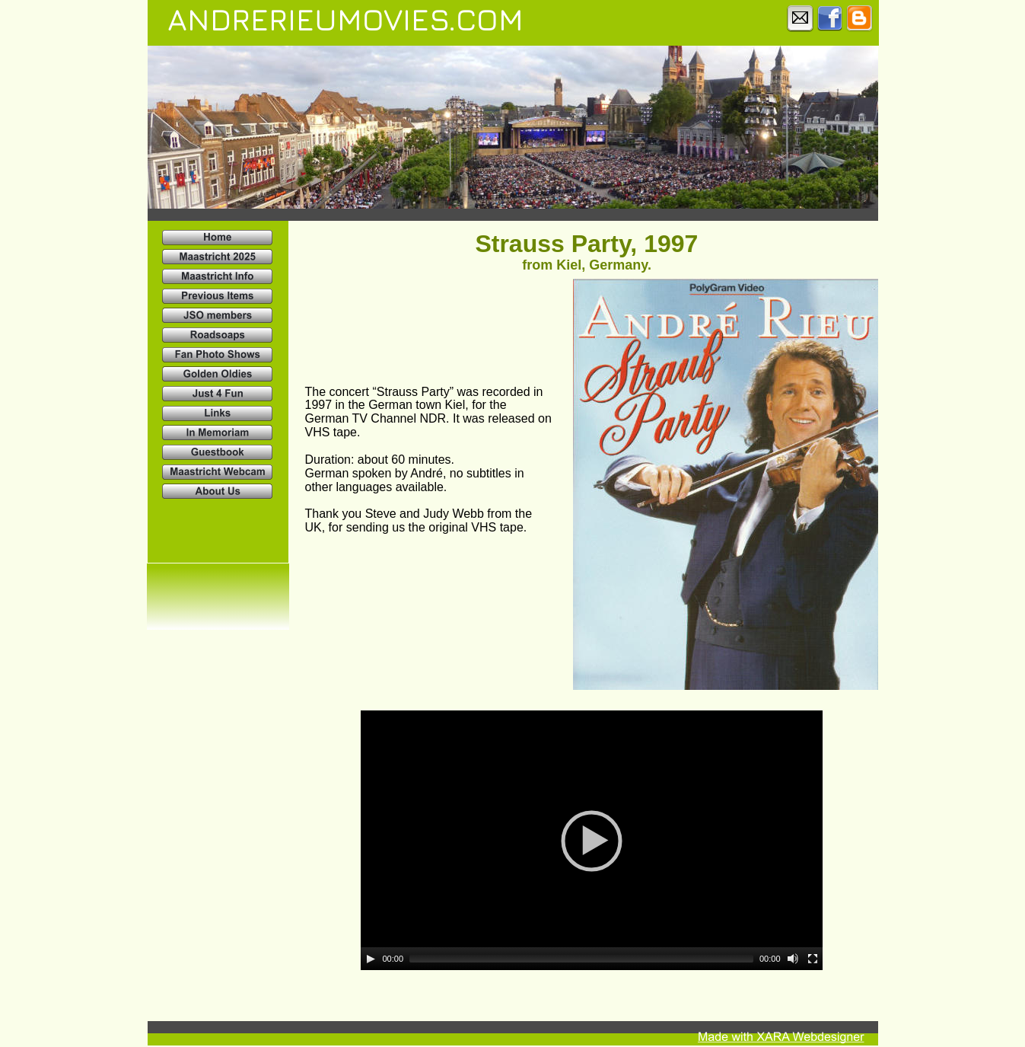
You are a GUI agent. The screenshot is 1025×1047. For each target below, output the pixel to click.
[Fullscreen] (813, 959)
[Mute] (793, 959)
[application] (592, 840)
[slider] (581, 958)
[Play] (370, 959)
